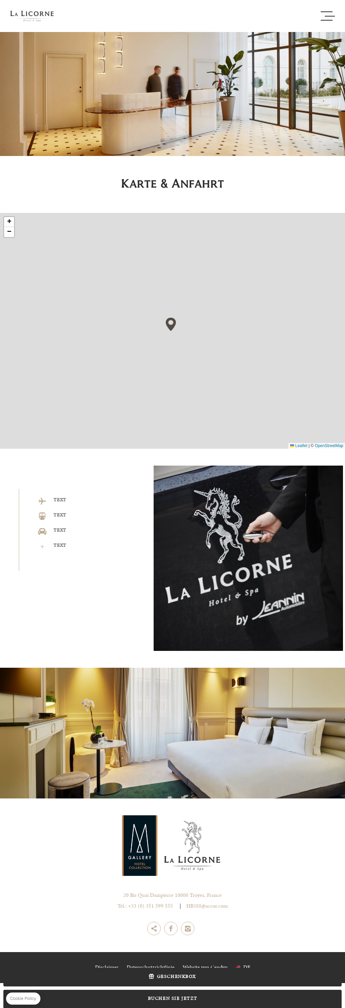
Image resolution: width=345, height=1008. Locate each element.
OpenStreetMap (329, 445)
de (246, 967)
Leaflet (298, 445)
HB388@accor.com (207, 906)
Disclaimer (107, 967)
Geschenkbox (176, 977)
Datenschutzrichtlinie (151, 967)
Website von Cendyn (205, 967)
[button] (171, 324)
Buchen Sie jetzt (172, 999)
